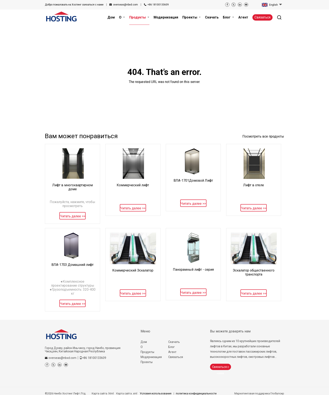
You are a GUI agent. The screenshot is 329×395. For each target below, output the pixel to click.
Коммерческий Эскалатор (132, 270)
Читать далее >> (72, 216)
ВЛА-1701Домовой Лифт (193, 180)
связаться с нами (74, 4)
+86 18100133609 (158, 4)
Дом (144, 342)
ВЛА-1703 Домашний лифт (72, 265)
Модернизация (151, 357)
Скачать (174, 342)
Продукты (147, 352)
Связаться (262, 17)
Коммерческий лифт (133, 185)
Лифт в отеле (253, 185)
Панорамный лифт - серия (193, 270)
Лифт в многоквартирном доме (72, 187)
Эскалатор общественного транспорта (253, 272)
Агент (172, 352)
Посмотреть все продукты (263, 136)
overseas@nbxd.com (125, 4)
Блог (171, 347)
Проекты (147, 362)
